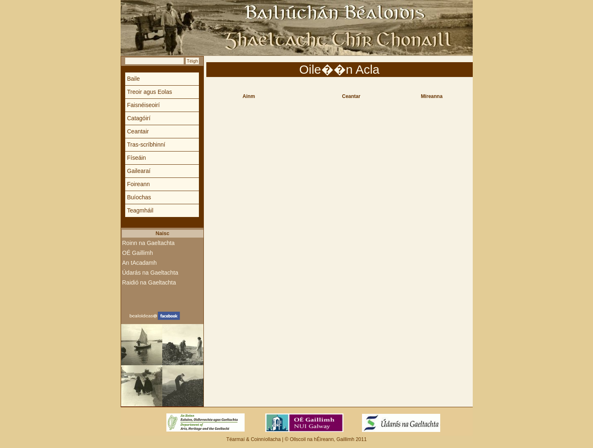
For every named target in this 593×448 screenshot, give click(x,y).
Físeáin (136, 157)
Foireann (138, 184)
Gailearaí (139, 171)
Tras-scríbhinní (146, 144)
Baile (133, 78)
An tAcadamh (139, 262)
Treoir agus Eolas (149, 92)
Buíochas (139, 197)
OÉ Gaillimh (137, 253)
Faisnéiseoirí (143, 105)
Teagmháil (140, 210)
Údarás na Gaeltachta (150, 272)
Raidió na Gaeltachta (149, 282)
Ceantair (138, 131)
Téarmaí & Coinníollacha (254, 439)
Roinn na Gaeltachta (148, 243)
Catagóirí (139, 118)
